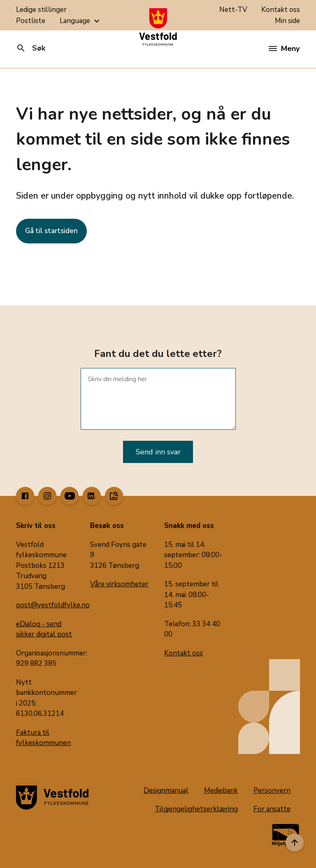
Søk (30, 48)
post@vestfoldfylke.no (53, 605)
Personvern (271, 790)
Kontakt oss (280, 9)
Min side (287, 20)
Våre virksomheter (119, 584)
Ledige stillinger (41, 9)
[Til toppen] (295, 842)
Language (81, 21)
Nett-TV (233, 9)
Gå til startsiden (51, 231)
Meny (284, 48)
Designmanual (166, 790)
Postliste (30, 20)
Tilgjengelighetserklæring (196, 809)
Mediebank (221, 790)
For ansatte (271, 809)
